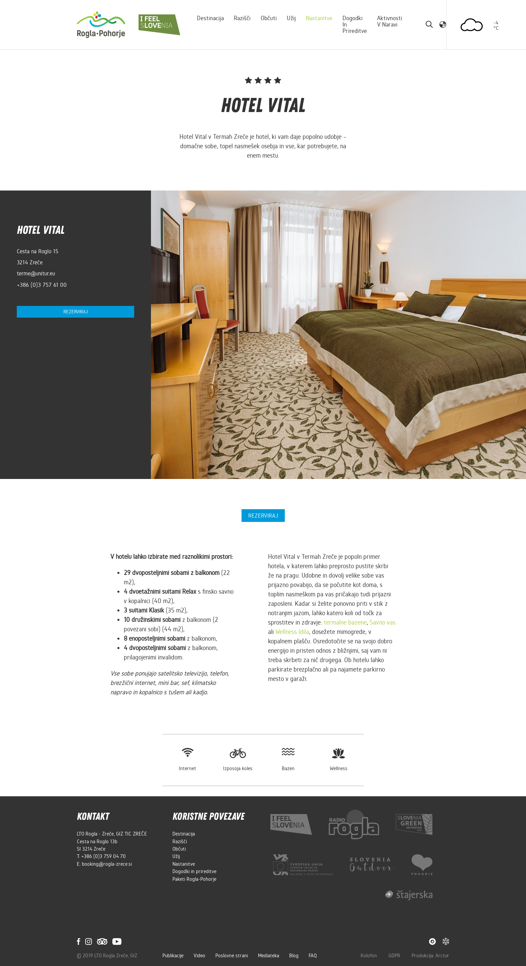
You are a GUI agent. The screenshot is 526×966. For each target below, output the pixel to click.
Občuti (269, 18)
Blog (294, 956)
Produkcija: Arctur (430, 956)
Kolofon (369, 956)
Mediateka (268, 956)
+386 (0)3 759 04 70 (103, 856)
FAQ (313, 956)
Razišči (242, 18)
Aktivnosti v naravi (389, 21)
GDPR (395, 956)
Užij (291, 18)
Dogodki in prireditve (355, 24)
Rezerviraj (75, 312)
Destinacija (210, 18)
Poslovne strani (231, 956)
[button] (442, 24)
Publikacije (172, 956)
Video (199, 956)
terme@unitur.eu (36, 273)
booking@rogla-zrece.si (107, 864)
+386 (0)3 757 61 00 (42, 284)
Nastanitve (319, 18)
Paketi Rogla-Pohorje (194, 879)
